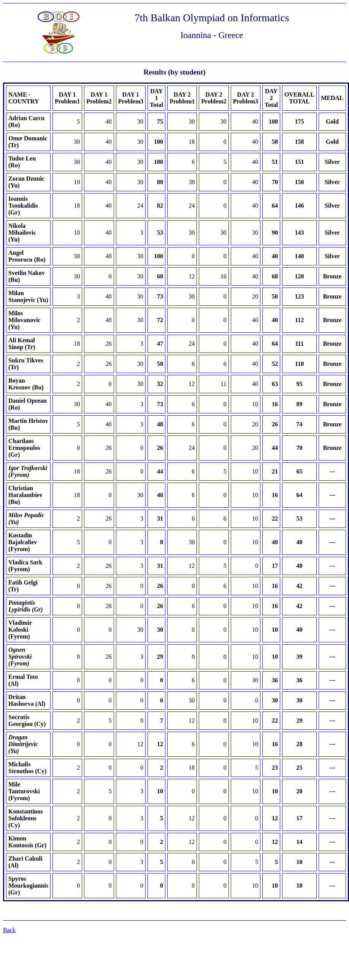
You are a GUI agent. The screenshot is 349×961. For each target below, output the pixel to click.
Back (9, 930)
